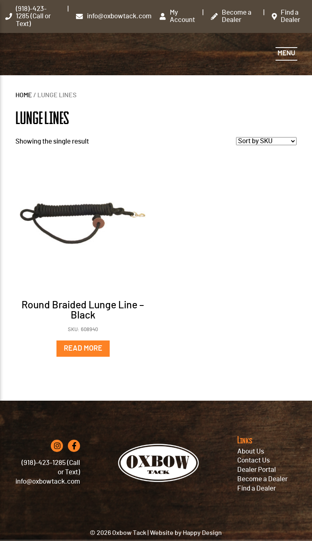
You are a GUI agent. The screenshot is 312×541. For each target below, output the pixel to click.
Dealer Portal (256, 470)
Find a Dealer (256, 488)
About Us (250, 451)
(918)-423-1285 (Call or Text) (51, 468)
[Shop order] (266, 141)
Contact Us (253, 460)
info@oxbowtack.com (47, 481)
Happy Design (202, 533)
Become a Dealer (262, 479)
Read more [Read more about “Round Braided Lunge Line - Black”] (83, 348)
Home (23, 95)
